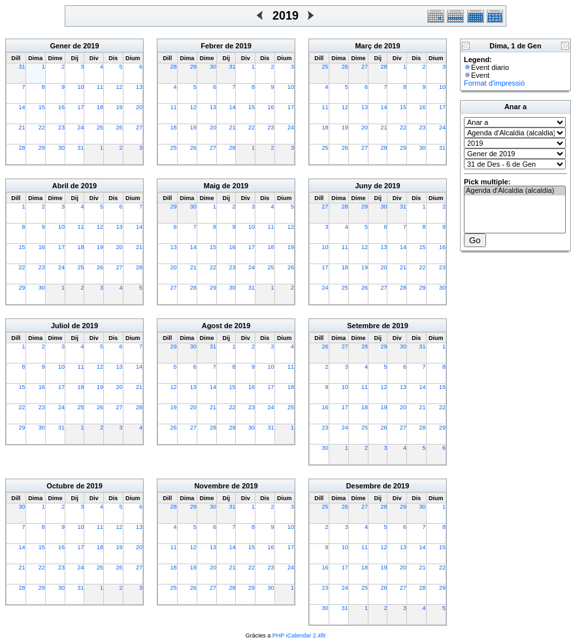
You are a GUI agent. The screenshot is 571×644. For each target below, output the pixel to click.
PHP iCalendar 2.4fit (298, 635)
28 (22, 147)
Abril (60, 186)
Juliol (60, 326)
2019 (91, 46)
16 (61, 107)
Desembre (363, 486)
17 (80, 107)
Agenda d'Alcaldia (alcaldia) (515, 190)
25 (100, 127)
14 (22, 107)
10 (80, 87)
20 (139, 107)
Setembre (363, 326)
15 (42, 107)
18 (100, 107)
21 (22, 127)
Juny (363, 186)
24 (80, 127)
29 (42, 147)
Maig (212, 186)
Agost (212, 326)
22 (42, 127)
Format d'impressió (494, 83)
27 (139, 127)
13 (139, 87)
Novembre (211, 486)
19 (119, 107)
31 (22, 66)
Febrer (212, 46)
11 (100, 87)
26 (119, 127)
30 (61, 147)
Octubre (60, 486)
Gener (60, 46)
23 (61, 127)
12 (119, 87)
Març (363, 46)
